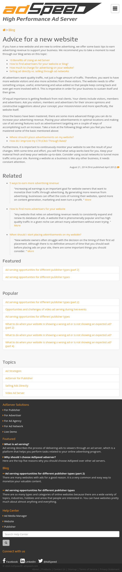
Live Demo (10, 431)
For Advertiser (12, 415)
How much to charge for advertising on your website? (42, 67)
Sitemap (72, 569)
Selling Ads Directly (16, 385)
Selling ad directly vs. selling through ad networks (39, 71)
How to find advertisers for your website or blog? (39, 63)
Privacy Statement (109, 569)
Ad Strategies (13, 371)
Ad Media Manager (15, 515)
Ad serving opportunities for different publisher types (37, 277)
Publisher (10, 526)
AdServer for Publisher (19, 378)
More (88, 199)
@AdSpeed (47, 560)
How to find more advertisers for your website (37, 208)
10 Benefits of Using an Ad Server (30, 60)
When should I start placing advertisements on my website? (45, 234)
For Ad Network (13, 426)
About (35, 569)
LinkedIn (28, 560)
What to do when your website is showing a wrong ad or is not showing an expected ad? (58, 335)
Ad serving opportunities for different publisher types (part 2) (42, 269)
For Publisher (12, 410)
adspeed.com (30, 566)
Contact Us (59, 569)
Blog (11, 30)
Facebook (10, 560)
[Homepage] (4, 30)
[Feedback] (118, 167)
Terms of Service (88, 569)
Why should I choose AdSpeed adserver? (30, 457)
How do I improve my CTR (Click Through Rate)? (38, 140)
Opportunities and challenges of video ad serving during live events (45, 309)
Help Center (11, 510)
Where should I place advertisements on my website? (42, 137)
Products (46, 569)
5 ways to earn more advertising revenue (34, 183)
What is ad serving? (16, 444)
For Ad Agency (12, 420)
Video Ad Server (15, 393)
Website (9, 521)
